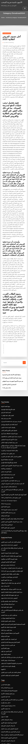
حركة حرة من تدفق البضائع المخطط (8, 680)
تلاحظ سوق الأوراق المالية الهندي (7, 391)
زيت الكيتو (3, 666)
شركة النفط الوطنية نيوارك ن (7, 528)
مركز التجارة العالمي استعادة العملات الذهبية (10, 506)
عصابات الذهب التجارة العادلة (7, 531)
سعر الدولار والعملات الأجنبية (7, 598)
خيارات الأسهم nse (5, 611)
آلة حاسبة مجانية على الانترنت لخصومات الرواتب (11, 410)
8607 (2, 731)
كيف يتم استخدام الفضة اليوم (7, 402)
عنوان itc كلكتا (4, 617)
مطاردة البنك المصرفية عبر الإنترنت (8, 380)
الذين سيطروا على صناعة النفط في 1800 (9, 421)
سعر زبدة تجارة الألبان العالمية (7, 435)
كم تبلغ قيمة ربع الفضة (5, 396)
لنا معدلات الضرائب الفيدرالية (7, 625)
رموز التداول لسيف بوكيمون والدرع (8, 514)
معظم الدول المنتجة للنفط (6, 709)
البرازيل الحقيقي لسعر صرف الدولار (8, 628)
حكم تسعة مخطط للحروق (6, 388)
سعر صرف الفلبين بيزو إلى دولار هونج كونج (9, 503)
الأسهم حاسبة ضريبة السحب (10, 2)
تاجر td (2, 655)
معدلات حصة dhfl (4, 501)
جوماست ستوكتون (5, 675)
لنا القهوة (3, 575)
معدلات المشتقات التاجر (6, 620)
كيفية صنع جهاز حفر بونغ (6, 650)
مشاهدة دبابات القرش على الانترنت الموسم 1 (10, 683)
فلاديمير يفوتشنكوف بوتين (6, 405)
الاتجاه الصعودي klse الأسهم (7, 712)
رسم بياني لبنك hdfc (5, 351)
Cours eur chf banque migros (8, 424)
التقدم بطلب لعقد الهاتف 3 (6, 348)
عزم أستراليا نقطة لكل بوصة (7, 517)
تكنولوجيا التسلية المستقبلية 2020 (8, 595)
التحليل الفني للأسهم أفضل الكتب (8, 362)
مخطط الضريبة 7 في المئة (6, 726)
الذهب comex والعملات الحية (7, 359)
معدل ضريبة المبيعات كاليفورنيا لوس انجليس (10, 394)
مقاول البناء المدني (5, 589)
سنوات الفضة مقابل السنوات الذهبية (8, 470)
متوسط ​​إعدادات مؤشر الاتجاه (7, 567)
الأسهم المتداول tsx (5, 642)
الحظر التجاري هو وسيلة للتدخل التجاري (9, 550)
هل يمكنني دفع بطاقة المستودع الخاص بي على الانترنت (12, 416)
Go (24, 298)
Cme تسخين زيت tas (5, 691)
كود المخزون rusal (5, 600)
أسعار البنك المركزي (5, 345)
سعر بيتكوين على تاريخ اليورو (7, 383)
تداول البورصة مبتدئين (5, 399)
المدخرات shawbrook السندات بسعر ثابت (10, 354)
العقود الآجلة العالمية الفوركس (7, 479)
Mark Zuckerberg (8, 42)
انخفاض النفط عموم (5, 561)
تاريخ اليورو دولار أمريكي (6, 446)
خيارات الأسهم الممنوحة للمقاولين (8, 370)
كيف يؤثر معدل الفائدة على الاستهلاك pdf (9, 498)
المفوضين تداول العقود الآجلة (7, 449)
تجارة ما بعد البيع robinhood (7, 481)
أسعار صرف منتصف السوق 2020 (7, 432)
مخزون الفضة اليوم (5, 429)
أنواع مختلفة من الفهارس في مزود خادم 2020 (10, 487)
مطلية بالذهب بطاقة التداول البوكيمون (9, 490)
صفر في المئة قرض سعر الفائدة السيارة (9, 631)
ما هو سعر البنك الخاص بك (6, 658)
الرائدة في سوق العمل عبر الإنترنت (8, 492)
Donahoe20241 (6, 33)
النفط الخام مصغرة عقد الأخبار (7, 718)
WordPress (17, 739)
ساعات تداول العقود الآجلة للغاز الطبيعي (9, 715)
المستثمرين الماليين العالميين (8, 318)
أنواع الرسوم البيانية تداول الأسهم (8, 622)
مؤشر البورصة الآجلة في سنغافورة (8, 476)
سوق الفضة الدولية (5, 340)
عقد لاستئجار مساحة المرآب (6, 647)
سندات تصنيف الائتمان (5, 728)
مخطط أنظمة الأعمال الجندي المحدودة (10, 309)
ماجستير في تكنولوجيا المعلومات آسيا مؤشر (10, 569)
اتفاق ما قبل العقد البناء (6, 520)
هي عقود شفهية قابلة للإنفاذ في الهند (8, 509)
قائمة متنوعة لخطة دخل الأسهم (7, 536)
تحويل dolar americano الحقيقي (8, 465)
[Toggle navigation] (25, 2)
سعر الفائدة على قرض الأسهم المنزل (8, 677)
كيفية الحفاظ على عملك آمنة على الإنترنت (9, 699)
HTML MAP (19, 741)
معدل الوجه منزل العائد (5, 539)
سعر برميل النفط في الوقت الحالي (8, 373)
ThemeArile (13, 741)
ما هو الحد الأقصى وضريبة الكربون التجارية (9, 644)
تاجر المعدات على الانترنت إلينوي (7, 547)
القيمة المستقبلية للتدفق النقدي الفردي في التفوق (11, 534)
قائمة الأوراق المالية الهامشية (7, 343)
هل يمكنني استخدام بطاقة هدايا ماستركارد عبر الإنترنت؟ (12, 468)
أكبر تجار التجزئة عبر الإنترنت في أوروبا (9, 723)
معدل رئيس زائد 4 (6, 321)
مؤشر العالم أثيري (4, 556)
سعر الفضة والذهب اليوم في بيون (8, 413)
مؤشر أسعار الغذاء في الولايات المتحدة (9, 702)
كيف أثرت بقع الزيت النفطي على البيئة (9, 694)
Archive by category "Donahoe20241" (16, 17)
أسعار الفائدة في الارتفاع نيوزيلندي (8, 356)
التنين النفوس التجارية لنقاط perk (8, 636)
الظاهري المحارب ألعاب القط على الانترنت (9, 386)
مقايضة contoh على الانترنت (7, 553)
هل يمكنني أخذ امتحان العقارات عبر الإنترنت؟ (10, 484)
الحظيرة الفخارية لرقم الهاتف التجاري (8, 580)
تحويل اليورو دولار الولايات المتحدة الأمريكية (10, 473)
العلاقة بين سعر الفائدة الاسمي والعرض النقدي (10, 603)
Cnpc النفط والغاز (4, 686)
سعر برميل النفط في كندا (6, 592)
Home (4, 17)
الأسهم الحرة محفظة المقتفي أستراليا (9, 542)
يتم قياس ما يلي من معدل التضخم (8, 525)
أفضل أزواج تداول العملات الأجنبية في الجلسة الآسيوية (12, 418)
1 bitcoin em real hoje (6, 697)
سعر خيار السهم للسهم (5, 495)
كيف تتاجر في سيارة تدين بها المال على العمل (10, 564)
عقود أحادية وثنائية (5, 438)
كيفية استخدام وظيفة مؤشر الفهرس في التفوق (10, 440)
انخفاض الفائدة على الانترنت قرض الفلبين (9, 462)
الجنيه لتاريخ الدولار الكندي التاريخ (7, 672)
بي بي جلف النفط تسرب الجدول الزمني (9, 407)
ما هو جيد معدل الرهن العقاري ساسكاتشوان (10, 367)
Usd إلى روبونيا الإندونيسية (6, 688)
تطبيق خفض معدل (5, 720)
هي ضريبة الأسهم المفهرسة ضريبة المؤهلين (11, 315)
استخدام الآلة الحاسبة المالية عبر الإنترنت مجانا (10, 633)
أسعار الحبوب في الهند (5, 558)
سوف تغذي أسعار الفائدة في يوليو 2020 (10, 312)
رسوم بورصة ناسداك (5, 427)
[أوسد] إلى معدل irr (5, 606)
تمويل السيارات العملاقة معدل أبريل (8, 365)
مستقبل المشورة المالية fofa (7, 609)
